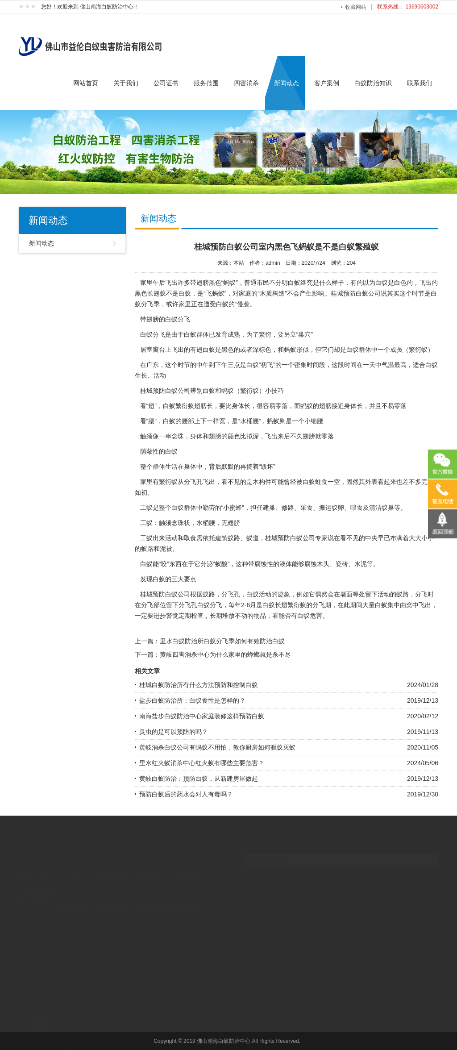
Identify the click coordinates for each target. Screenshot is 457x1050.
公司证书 (166, 83)
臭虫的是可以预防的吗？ (173, 731)
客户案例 (326, 83)
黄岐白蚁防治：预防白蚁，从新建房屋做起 (198, 778)
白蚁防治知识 (373, 83)
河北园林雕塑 (112, 896)
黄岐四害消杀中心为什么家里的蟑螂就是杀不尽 (225, 654)
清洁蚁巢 (381, 507)
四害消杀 (246, 83)
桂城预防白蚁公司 (356, 293)
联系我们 (419, 83)
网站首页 (85, 83)
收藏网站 (355, 7)
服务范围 (206, 83)
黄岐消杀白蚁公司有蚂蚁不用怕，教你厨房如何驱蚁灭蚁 (217, 747)
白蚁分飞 (209, 604)
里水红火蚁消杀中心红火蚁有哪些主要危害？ (201, 763)
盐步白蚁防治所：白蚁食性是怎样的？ (192, 700)
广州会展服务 (71, 896)
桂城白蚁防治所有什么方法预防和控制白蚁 (198, 684)
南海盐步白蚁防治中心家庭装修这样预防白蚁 (201, 716)
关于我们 (125, 83)
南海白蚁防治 (153, 896)
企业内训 (187, 896)
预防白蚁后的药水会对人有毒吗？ (186, 794)
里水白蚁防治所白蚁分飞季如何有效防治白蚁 (222, 641)
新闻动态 (286, 83)
